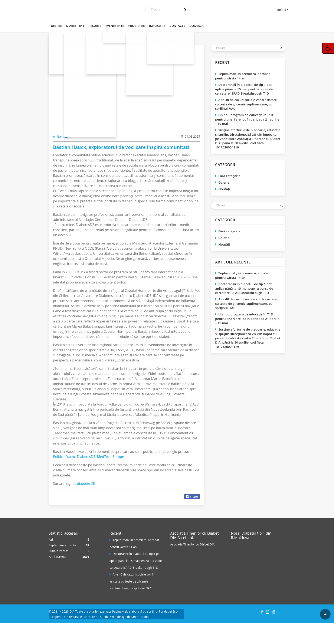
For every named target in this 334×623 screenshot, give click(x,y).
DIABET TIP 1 (75, 26)
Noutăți (61, 136)
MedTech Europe (110, 456)
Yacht (70, 456)
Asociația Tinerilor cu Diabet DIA (192, 544)
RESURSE (94, 26)
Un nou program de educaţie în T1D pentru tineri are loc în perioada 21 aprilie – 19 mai (247, 119)
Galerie (223, 182)
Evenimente (114, 26)
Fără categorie (229, 176)
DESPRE (56, 26)
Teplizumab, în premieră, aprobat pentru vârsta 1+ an (242, 76)
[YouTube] (273, 611)
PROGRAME (136, 26)
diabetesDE (86, 483)
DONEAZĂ (196, 26)
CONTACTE (177, 26)
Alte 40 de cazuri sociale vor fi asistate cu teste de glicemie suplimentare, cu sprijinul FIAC (246, 104)
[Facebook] (262, 611)
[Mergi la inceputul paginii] (325, 614)
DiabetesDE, (87, 456)
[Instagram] (267, 611)
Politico (59, 456)
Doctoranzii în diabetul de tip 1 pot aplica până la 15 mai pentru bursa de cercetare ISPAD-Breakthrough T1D (244, 88)
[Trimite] (185, 9)
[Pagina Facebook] (247, 557)
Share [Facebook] (192, 497)
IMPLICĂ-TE (157, 26)
